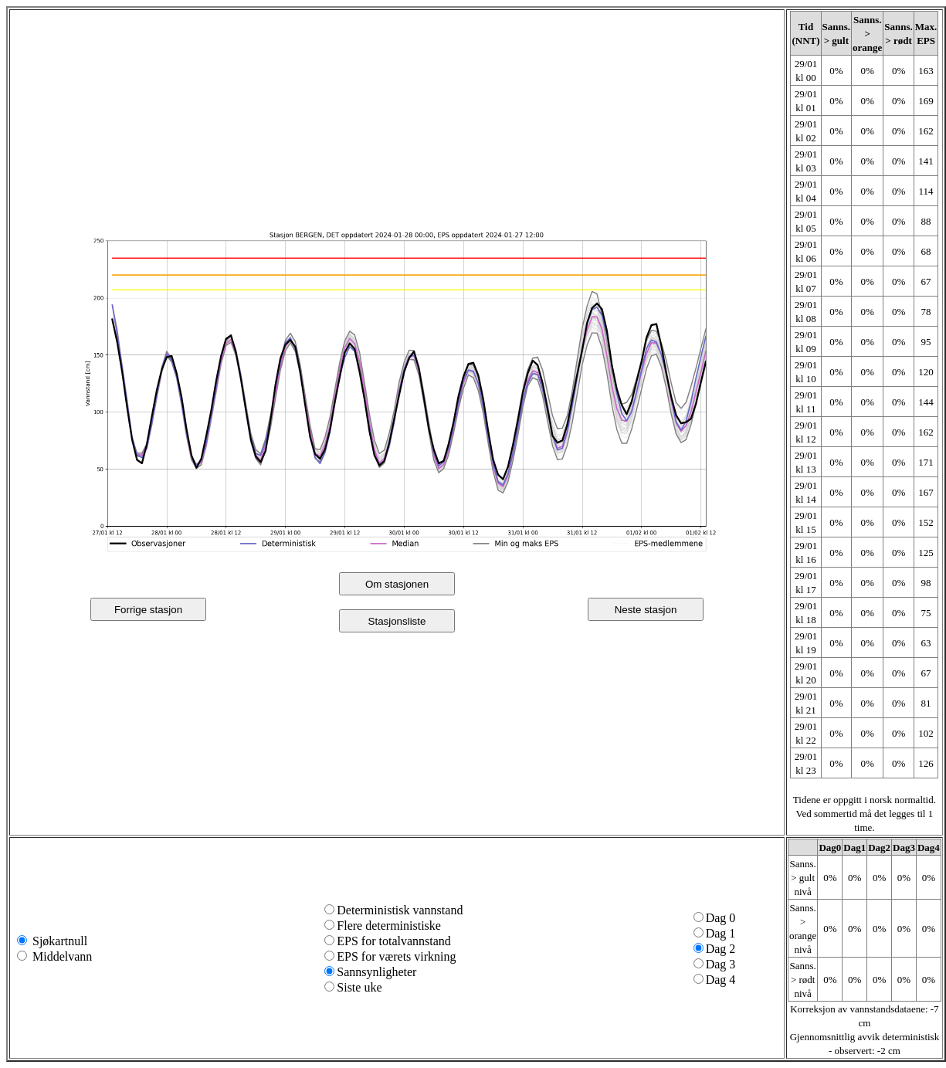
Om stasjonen (397, 584)
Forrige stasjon (148, 609)
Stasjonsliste (397, 621)
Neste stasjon (646, 609)
